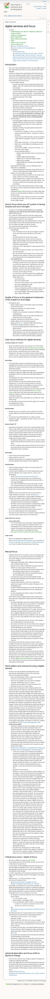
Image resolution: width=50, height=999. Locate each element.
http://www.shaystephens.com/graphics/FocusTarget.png (29, 748)
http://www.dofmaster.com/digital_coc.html (25, 882)
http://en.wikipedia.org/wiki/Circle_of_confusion (26, 884)
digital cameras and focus (15, 15)
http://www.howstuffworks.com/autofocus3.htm (24, 540)
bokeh (12, 40)
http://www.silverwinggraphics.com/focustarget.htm (28, 749)
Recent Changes (38, 6)
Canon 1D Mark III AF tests (20, 46)
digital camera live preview (18, 42)
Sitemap (44, 8)
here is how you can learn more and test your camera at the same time (26, 542)
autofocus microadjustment (18, 35)
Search (45, 4)
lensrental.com (34, 494)
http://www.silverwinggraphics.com (30, 722)
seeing (20, 323)
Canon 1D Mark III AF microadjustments (24, 48)
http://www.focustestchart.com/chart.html (26, 476)
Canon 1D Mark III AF (17, 44)
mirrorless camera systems (35, 348)
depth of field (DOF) (16, 37)
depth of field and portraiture (19, 39)
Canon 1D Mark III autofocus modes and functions (27, 532)
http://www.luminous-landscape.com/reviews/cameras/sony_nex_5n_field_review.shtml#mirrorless (27, 973)
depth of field (21, 191)
